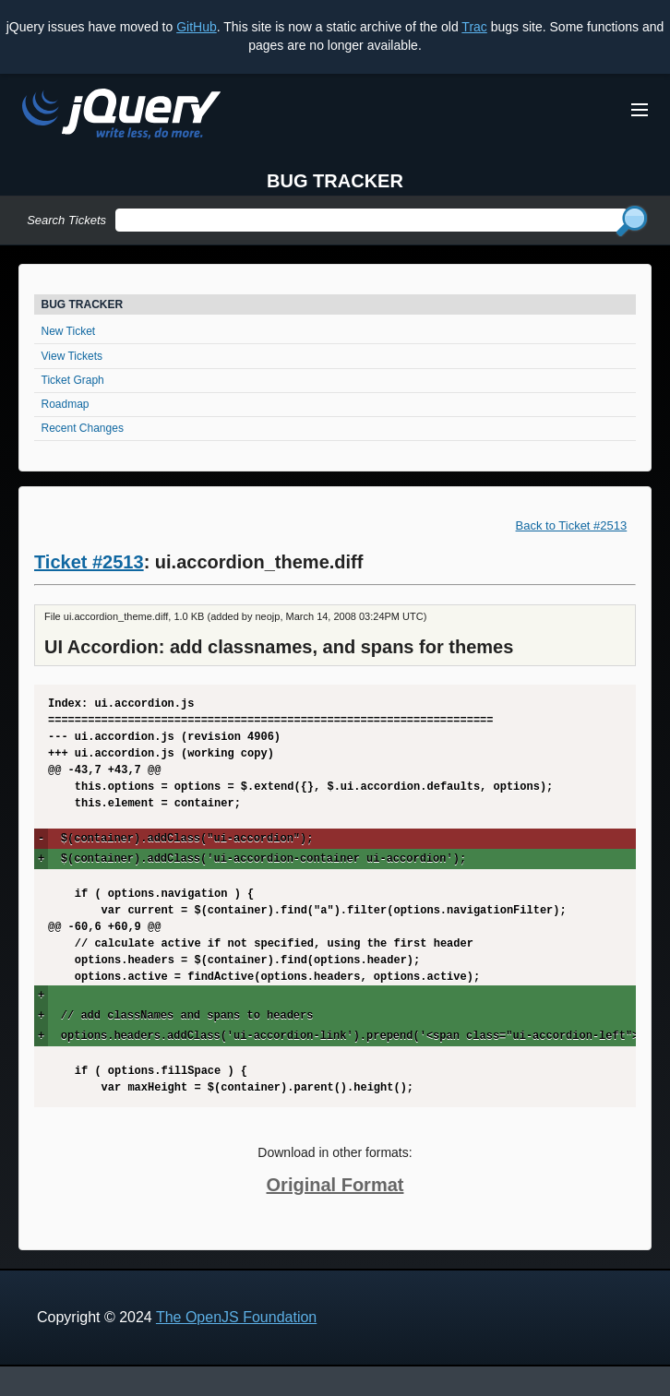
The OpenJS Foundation (236, 1317)
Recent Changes (83, 428)
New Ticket (69, 331)
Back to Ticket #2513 (572, 525)
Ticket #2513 (89, 562)
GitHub (196, 26)
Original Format (335, 1185)
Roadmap (66, 404)
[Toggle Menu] (639, 109)
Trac (473, 26)
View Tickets (72, 356)
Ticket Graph (73, 380)
